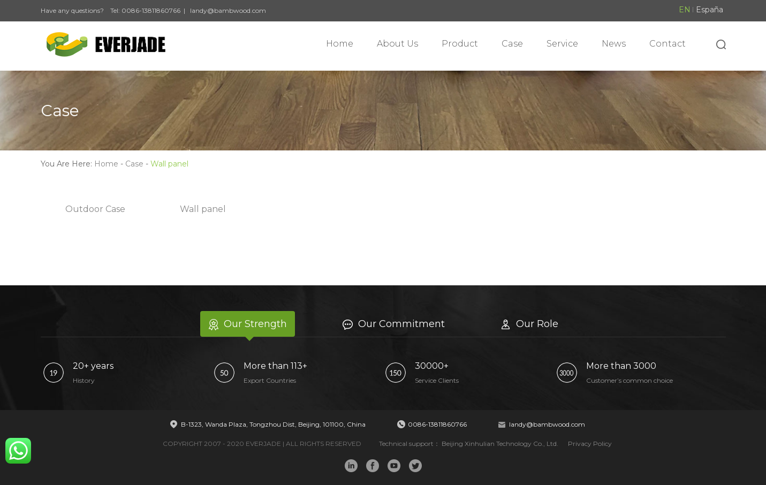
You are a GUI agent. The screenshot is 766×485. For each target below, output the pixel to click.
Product (460, 44)
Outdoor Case (95, 209)
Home (339, 44)
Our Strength (247, 324)
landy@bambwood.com (228, 10)
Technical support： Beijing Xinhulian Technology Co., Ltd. (469, 443)
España (709, 9)
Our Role (529, 324)
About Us (397, 44)
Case (512, 44)
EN (685, 9)
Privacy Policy (590, 443)
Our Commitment (394, 324)
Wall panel (203, 209)
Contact (667, 44)
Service (562, 44)
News (614, 44)
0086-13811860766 (151, 10)
